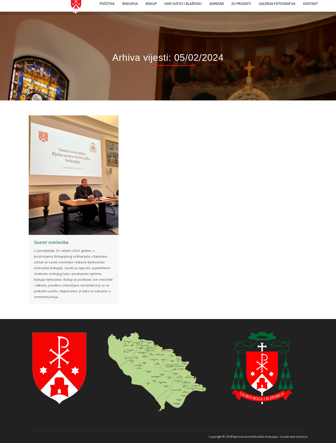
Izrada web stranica (293, 437)
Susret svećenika (51, 242)
